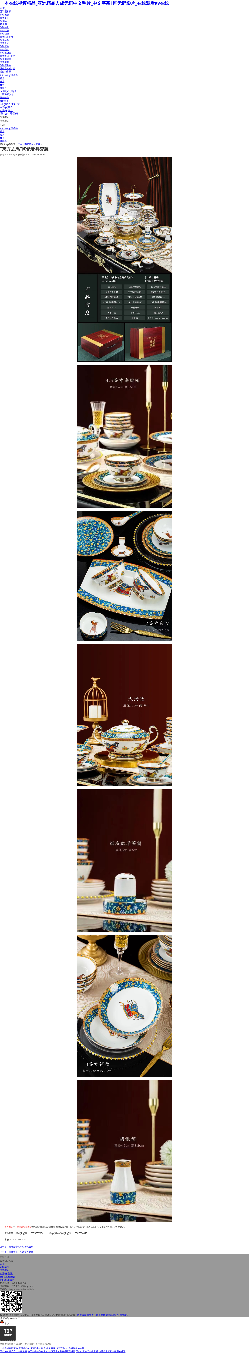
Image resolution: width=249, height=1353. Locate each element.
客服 (4, 1323)
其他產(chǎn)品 (7, 68)
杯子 (2, 84)
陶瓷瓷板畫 (5, 52)
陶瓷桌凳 (4, 62)
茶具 (2, 78)
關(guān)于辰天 (10, 104)
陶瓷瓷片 (4, 49)
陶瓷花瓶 (4, 39)
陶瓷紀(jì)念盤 (6, 36)
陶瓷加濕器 (5, 58)
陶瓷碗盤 (4, 14)
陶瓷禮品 (5, 72)
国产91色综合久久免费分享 (13, 1351)
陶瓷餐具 (4, 17)
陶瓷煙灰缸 (5, 65)
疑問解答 (4, 100)
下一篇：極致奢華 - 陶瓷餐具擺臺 (16, 1251)
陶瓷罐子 (4, 30)
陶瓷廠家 (81, 1315)
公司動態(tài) (6, 94)
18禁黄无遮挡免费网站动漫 (111, 1351)
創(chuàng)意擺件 (9, 75)
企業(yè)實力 (6, 110)
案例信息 (4, 97)
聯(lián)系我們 (9, 114)
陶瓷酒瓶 (4, 33)
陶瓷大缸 (4, 43)
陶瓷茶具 (4, 27)
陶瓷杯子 (4, 20)
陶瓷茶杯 (100, 1315)
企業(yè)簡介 (6, 107)
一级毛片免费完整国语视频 (61, 1351)
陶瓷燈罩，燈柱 (8, 55)
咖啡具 (3, 87)
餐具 (2, 81)
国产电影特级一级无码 (87, 1351)
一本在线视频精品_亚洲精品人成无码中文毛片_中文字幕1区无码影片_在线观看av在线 (84, 3)
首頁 (3, 8)
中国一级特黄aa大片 (38, 1351)
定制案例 (5, 11)
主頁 (20, 144)
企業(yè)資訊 (8, 91)
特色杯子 (4, 24)
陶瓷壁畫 (4, 46)
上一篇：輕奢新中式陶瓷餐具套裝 (16, 1246)
